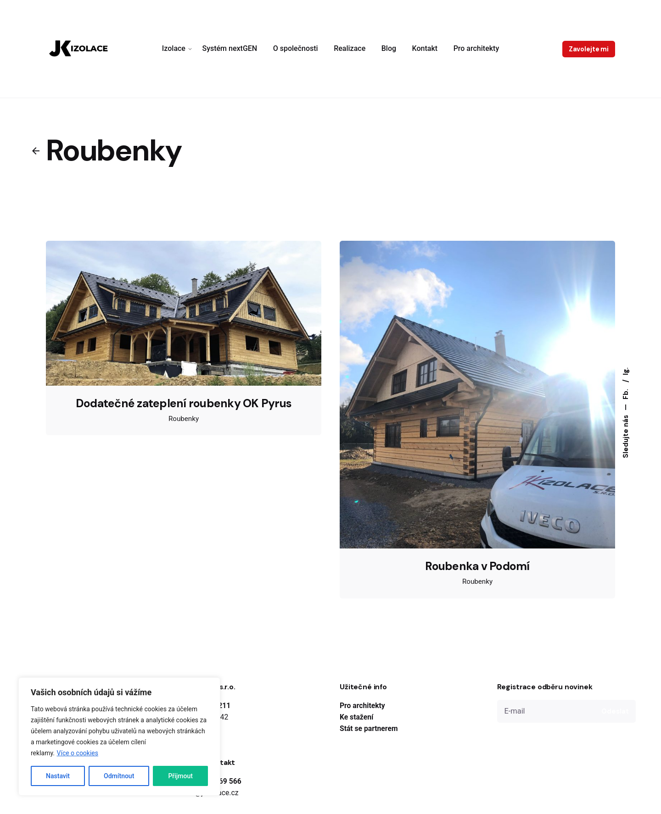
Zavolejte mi (589, 49)
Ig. (625, 371)
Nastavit (58, 776)
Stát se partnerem (369, 728)
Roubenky (183, 419)
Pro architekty (362, 705)
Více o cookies (78, 753)
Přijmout (180, 776)
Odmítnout (119, 776)
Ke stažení (356, 717)
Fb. (625, 393)
